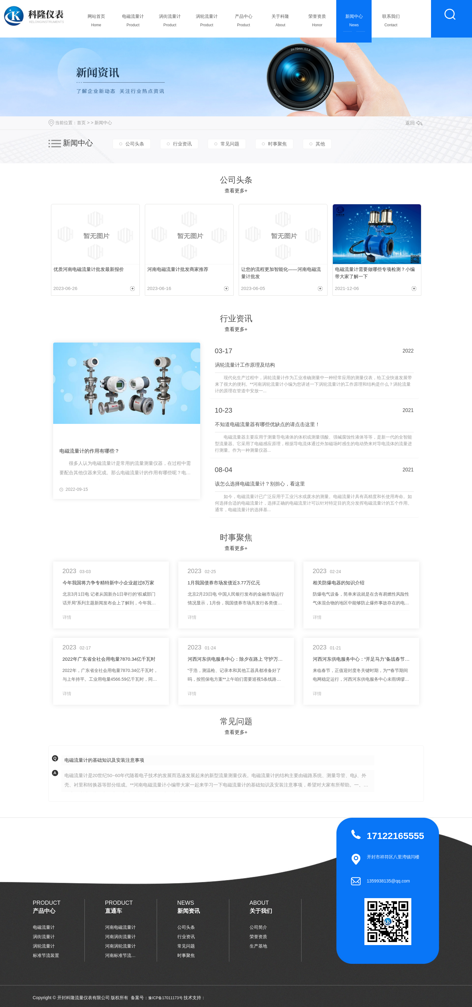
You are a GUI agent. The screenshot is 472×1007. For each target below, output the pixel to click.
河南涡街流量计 (120, 936)
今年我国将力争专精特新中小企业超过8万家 (108, 582)
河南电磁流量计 (120, 927)
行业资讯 (182, 143)
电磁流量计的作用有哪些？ (89, 451)
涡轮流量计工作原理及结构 (245, 365)
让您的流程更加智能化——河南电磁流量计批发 (281, 273)
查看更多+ (236, 190)
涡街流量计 (170, 22)
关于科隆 (280, 22)
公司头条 (134, 143)
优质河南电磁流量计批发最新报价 (88, 269)
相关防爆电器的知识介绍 (338, 582)
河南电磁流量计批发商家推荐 (177, 269)
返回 (413, 122)
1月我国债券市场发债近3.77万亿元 (224, 582)
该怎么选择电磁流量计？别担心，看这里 (260, 483)
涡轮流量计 (206, 22)
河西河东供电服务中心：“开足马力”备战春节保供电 (361, 659)
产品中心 (243, 22)
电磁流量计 (133, 22)
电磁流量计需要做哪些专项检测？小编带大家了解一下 (375, 273)
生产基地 (258, 946)
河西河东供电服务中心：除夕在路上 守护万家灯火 (236, 659)
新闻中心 (354, 22)
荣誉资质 (317, 22)
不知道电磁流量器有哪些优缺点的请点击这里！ (267, 424)
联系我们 (391, 22)
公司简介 (258, 927)
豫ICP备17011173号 (165, 998)
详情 (67, 617)
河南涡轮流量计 (120, 946)
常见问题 (230, 143)
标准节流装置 (46, 955)
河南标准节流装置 (120, 955)
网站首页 (96, 22)
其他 (320, 143)
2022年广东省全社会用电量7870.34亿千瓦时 (109, 659)
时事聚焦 (277, 143)
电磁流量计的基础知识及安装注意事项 (104, 760)
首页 (81, 122)
